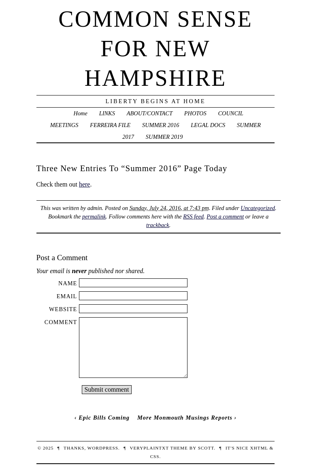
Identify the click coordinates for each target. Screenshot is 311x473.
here (84, 184)
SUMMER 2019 (164, 137)
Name (67, 283)
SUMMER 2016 (160, 125)
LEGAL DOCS (208, 125)
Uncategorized (258, 208)
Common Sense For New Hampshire (155, 48)
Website (63, 309)
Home (80, 113)
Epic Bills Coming (104, 417)
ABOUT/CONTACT (150, 113)
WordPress (102, 447)
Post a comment (225, 216)
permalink (94, 216)
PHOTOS (195, 113)
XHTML (259, 447)
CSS (155, 456)
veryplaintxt (149, 447)
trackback (157, 225)
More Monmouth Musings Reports (184, 417)
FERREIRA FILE (110, 125)
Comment (61, 322)
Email (67, 296)
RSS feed (193, 216)
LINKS (107, 113)
